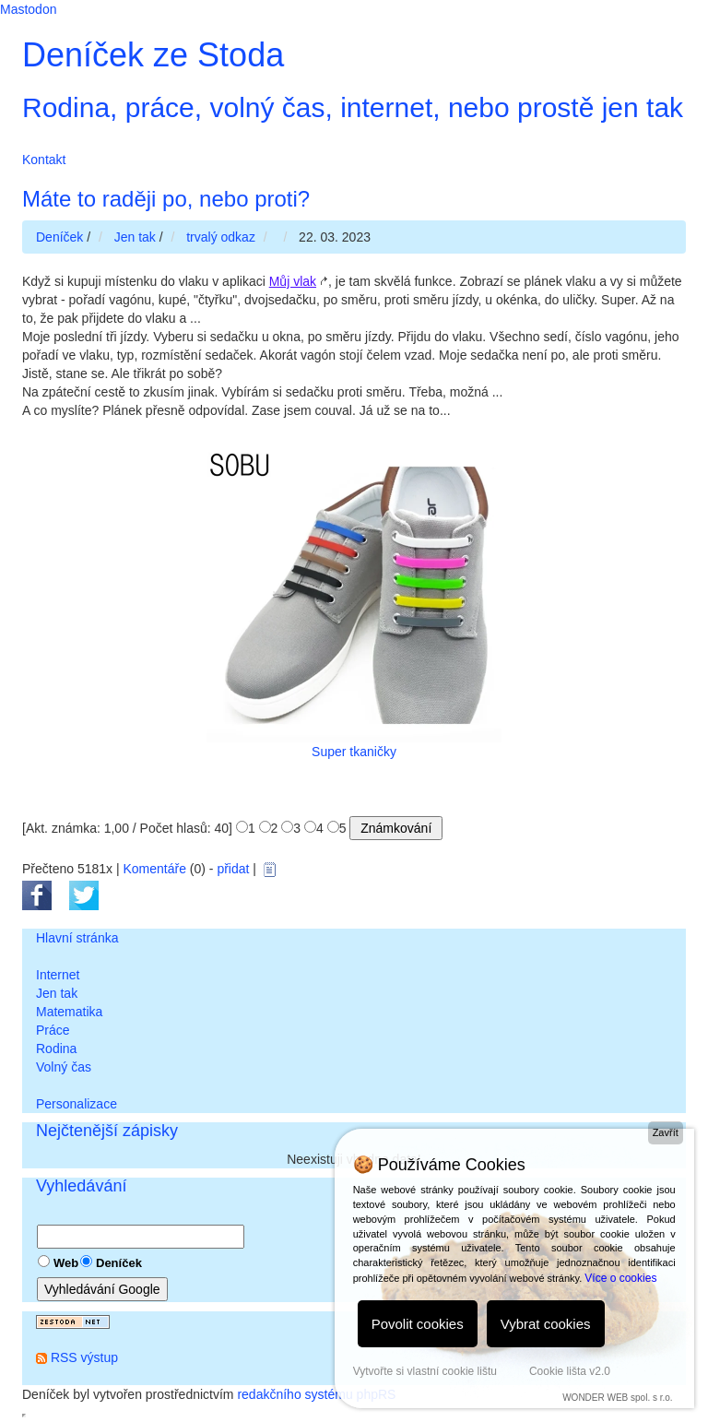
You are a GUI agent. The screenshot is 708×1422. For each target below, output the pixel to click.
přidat (233, 868)
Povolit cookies (418, 1324)
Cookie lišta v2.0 (569, 1371)
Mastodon (28, 9)
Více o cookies (620, 1278)
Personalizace (76, 1103)
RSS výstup (84, 1357)
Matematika (69, 1011)
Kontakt (43, 159)
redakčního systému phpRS (316, 1394)
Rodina (56, 1048)
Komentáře (154, 868)
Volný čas (63, 1067)
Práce (53, 1030)
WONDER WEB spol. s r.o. (617, 1397)
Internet (57, 974)
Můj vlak (292, 281)
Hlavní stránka (77, 937)
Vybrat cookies (546, 1324)
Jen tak (56, 993)
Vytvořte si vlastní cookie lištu (425, 1371)
